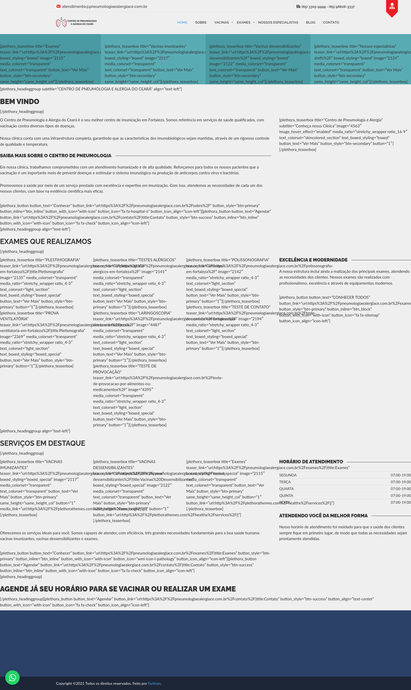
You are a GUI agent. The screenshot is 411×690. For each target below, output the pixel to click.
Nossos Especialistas (278, 22)
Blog (310, 22)
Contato (331, 22)
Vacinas (221, 22)
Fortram (154, 683)
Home (182, 22)
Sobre (201, 22)
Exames (243, 22)
